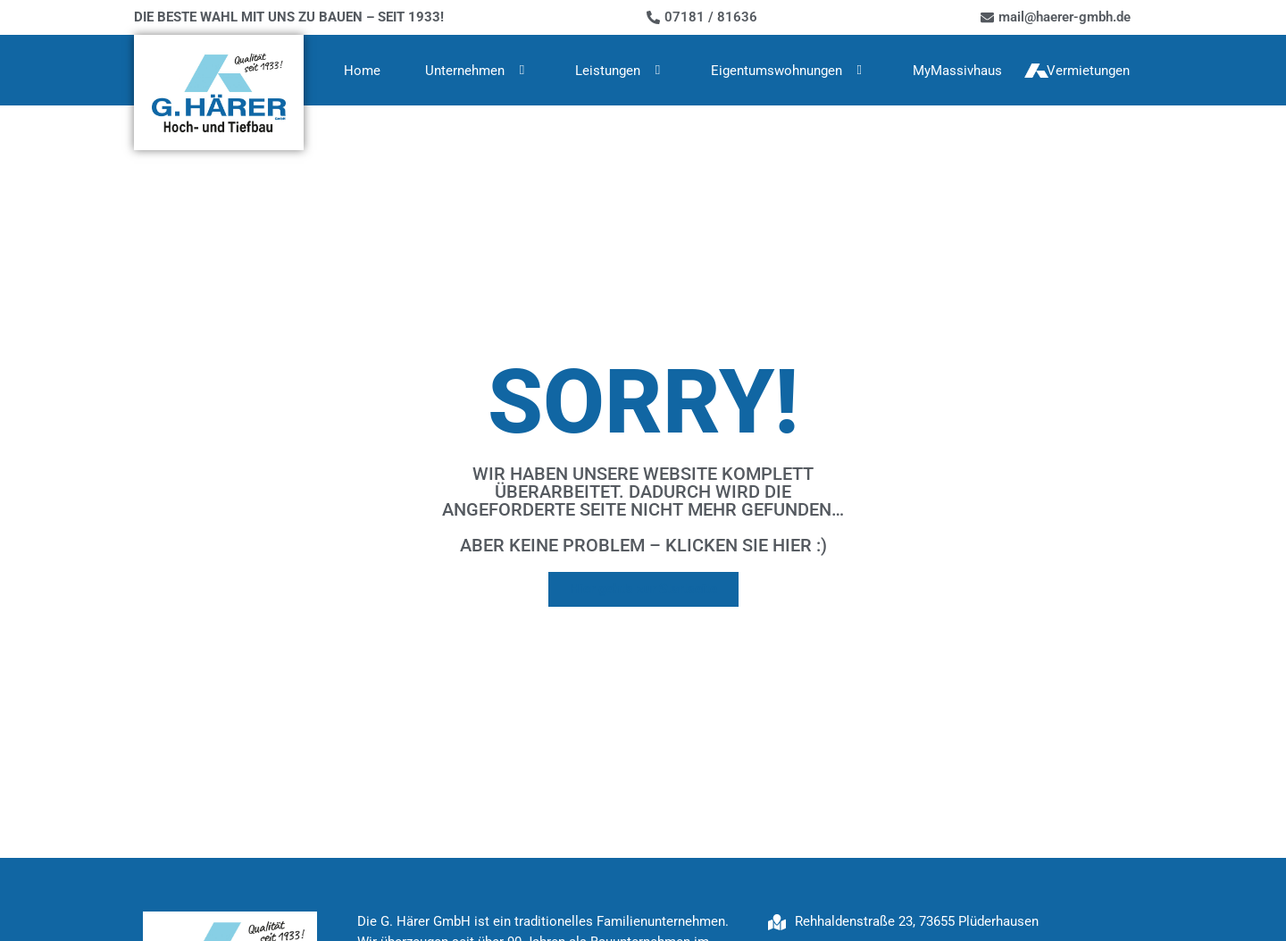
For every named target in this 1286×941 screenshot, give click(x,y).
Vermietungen (1088, 71)
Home (362, 71)
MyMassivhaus (957, 71)
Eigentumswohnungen (789, 70)
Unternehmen (477, 70)
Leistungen (620, 70)
